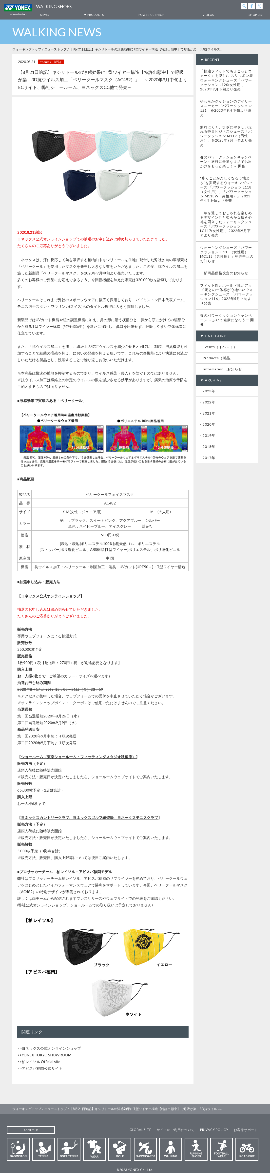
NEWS (44, 14)
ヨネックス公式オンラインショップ (51, 1048)
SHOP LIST (256, 14)
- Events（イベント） (218, 347)
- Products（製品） (217, 358)
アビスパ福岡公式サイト (42, 1068)
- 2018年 (207, 446)
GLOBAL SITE (140, 1130)
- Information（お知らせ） (223, 369)
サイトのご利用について (176, 1130)
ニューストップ (55, 49)
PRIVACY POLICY (214, 1130)
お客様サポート (246, 1130)
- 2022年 (207, 402)
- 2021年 (207, 413)
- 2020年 (207, 424)
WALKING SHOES (54, 6)
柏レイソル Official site (41, 1061)
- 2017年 (207, 458)
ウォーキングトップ (26, 49)
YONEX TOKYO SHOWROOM (46, 1055)
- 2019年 (207, 435)
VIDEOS (208, 14)
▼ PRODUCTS (94, 14)
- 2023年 (207, 391)
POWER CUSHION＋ (153, 14)
